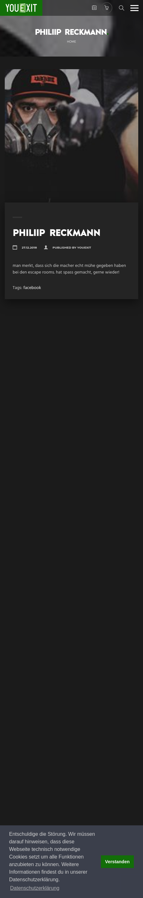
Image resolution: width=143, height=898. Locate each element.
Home (71, 41)
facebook (32, 288)
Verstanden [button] (117, 861)
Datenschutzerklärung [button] (34, 888)
